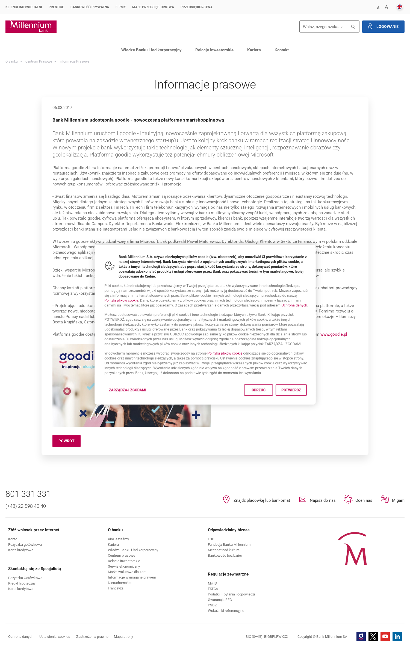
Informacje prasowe (74, 61)
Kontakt (282, 50)
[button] (378, 7)
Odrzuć (270, 404)
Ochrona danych (315, 300)
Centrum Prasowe (38, 61)
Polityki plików (102, 294)
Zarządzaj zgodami (113, 406)
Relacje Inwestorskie (214, 50)
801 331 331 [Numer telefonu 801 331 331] (28, 494)
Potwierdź (311, 404)
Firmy (121, 7)
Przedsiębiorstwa (197, 7)
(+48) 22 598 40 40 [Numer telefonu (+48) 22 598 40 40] (25, 506)
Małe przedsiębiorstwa (153, 7)
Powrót (69, 442)
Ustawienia (54, 637)
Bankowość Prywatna (89, 7)
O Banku (11, 61)
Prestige (56, 7)
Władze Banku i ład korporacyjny (151, 50)
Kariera (254, 50)
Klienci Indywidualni (23, 7)
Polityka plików (229, 359)
